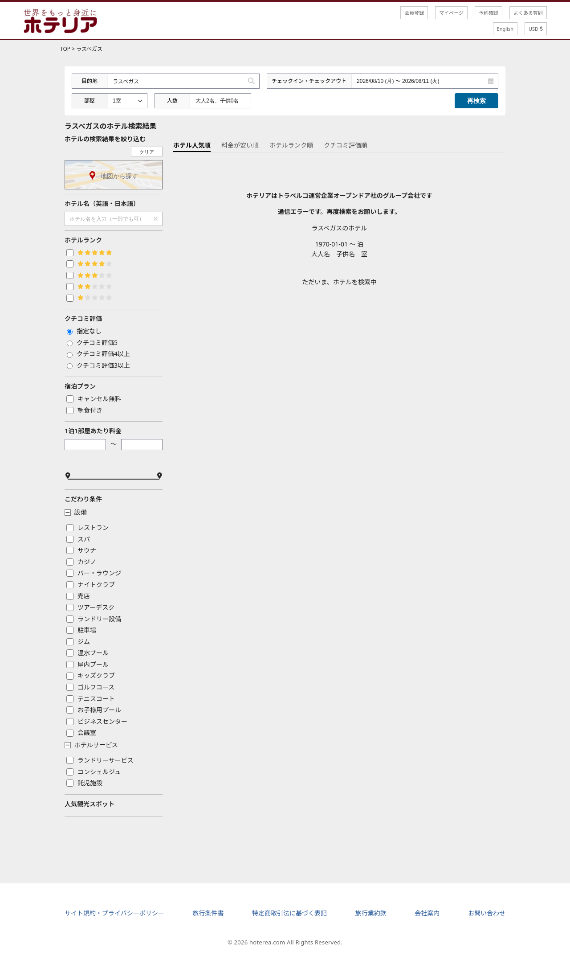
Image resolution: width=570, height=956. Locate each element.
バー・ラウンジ (93, 573)
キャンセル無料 (93, 398)
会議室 (81, 732)
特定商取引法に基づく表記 (289, 913)
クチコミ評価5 (92, 342)
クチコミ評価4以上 (98, 353)
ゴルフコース (90, 687)
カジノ (81, 562)
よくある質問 (528, 12)
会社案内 (427, 913)
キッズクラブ (90, 675)
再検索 (476, 100)
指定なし (84, 331)
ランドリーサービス (100, 760)
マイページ (451, 12)
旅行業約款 (371, 913)
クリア (146, 152)
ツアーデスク (90, 607)
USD (536, 28)
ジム (78, 641)
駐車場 (81, 630)
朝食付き (84, 410)
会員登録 (414, 12)
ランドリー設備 (93, 619)
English (505, 28)
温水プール (87, 652)
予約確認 (488, 12)
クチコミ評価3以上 (98, 365)
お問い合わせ (486, 913)
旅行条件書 (208, 913)
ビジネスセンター (96, 721)
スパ (78, 539)
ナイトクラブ (90, 584)
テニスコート (90, 698)
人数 (172, 100)
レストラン (87, 527)
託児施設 (84, 783)
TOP (65, 49)
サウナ (81, 550)
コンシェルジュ (93, 771)
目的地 (89, 81)
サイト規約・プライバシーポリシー (114, 913)
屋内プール (87, 664)
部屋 (89, 100)
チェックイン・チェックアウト (309, 81)
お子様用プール (93, 710)
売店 (78, 595)
